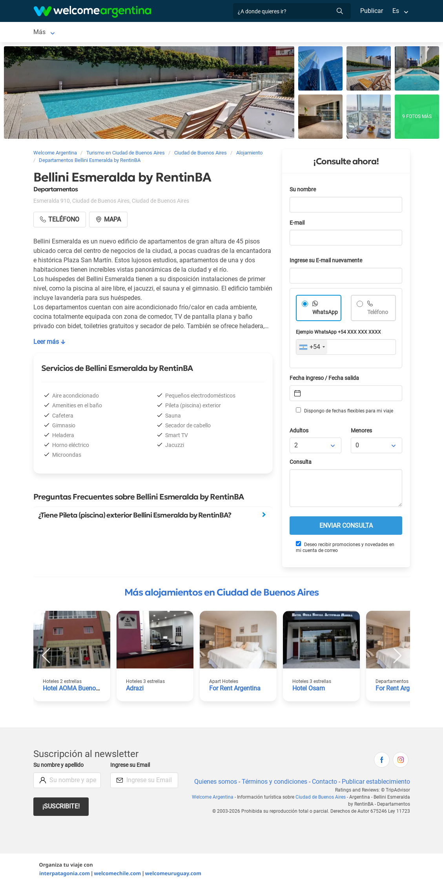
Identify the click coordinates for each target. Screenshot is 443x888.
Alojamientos (132, 32)
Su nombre (303, 191)
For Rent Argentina (235, 690)
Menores (362, 432)
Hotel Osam (308, 690)
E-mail (298, 224)
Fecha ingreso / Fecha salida (326, 379)
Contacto (323, 783)
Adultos (299, 432)
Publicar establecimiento (375, 783)
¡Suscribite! (61, 808)
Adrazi (135, 690)
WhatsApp (325, 314)
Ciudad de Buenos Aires (66, 32)
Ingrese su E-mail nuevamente (328, 262)
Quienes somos (213, 783)
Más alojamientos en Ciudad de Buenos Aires (221, 594)
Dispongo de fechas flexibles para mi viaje (344, 412)
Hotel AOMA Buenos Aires (80, 690)
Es (395, 11)
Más (321, 32)
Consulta (301, 463)
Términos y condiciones (272, 783)
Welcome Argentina (208, 798)
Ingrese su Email (131, 766)
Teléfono (378, 314)
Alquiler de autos (198, 32)
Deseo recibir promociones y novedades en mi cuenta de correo (345, 549)
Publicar (371, 11)
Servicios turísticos (263, 32)
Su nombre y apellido (60, 766)
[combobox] (311, 348)
